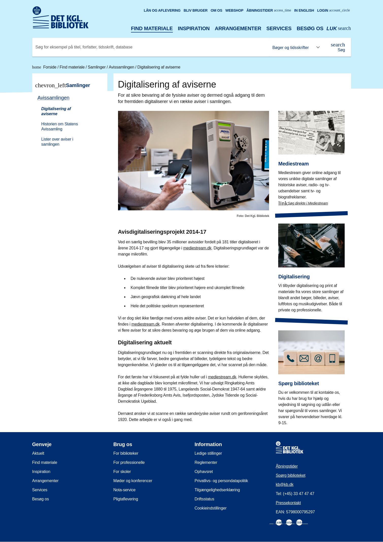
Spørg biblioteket (291, 475)
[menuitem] (67, 120)
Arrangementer (238, 28)
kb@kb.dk (285, 484)
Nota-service (124, 490)
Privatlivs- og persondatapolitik (221, 481)
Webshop (234, 10)
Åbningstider (268, 10)
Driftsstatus (204, 499)
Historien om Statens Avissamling (59, 126)
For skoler (122, 471)
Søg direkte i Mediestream (308, 203)
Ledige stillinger (208, 453)
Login (333, 10)
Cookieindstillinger (211, 508)
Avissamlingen (122, 67)
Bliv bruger (195, 10)
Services (279, 28)
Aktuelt (38, 453)
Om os (216, 10)
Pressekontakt (288, 503)
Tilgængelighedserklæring (217, 490)
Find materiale (152, 28)
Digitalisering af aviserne (158, 67)
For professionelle (129, 462)
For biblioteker (125, 453)
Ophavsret (204, 471)
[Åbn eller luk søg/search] (338, 28)
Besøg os (310, 28)
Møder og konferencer (132, 481)
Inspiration (194, 28)
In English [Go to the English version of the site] (304, 10)
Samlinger (97, 67)
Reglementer (206, 462)
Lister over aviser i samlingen (57, 141)
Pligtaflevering (125, 499)
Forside (45, 67)
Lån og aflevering (162, 10)
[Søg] (338, 47)
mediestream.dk (197, 248)
